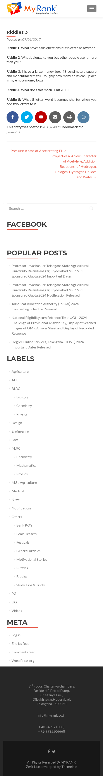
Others (17, 516)
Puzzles (22, 568)
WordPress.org (23, 660)
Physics (22, 414)
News (16, 499)
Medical (18, 491)
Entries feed (20, 643)
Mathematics (26, 465)
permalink (14, 132)
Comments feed (23, 652)
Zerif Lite (33, 766)
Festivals (22, 542)
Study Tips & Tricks (31, 585)
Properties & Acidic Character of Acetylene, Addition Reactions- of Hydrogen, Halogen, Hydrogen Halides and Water (74, 166)
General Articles (28, 551)
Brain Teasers (26, 534)
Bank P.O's (24, 525)
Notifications (22, 508)
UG (14, 602)
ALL (46, 127)
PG (14, 593)
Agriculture (20, 371)
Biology (22, 397)
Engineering (20, 431)
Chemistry (24, 405)
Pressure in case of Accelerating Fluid (36, 150)
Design (17, 423)
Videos (17, 610)
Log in (16, 635)
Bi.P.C (16, 388)
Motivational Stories (31, 559)
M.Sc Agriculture (24, 482)
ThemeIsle (69, 766)
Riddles (55, 127)
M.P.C (16, 448)
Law (15, 440)
